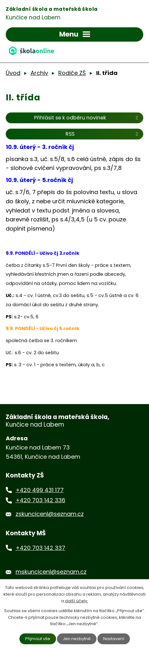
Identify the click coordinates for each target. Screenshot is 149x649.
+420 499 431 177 (40, 490)
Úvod (13, 73)
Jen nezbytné (77, 639)
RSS (103, 134)
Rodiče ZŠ (72, 73)
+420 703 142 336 (40, 500)
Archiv (39, 73)
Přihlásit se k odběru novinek (87, 117)
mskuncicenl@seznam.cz (51, 572)
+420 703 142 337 (40, 548)
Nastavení (113, 639)
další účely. (76, 601)
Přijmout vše (37, 639)
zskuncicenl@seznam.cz (50, 514)
